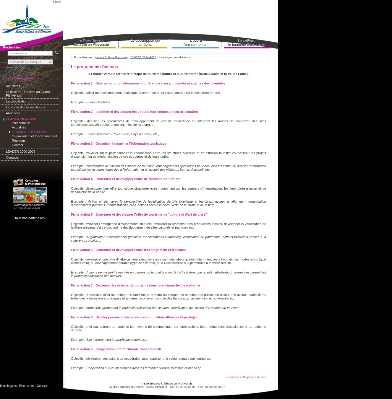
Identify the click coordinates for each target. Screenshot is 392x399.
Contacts (12, 157)
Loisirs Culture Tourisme (111, 57)
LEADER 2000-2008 (20, 151)
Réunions (18, 140)
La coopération (16, 101)
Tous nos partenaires (29, 218)
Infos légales (8, 385)
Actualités (13, 86)
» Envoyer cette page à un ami (246, 377)
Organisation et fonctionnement (34, 136)
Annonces (13, 113)
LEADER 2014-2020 (143, 57)
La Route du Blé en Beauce (26, 107)
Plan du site (26, 385)
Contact (17, 145)
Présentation (21, 123)
